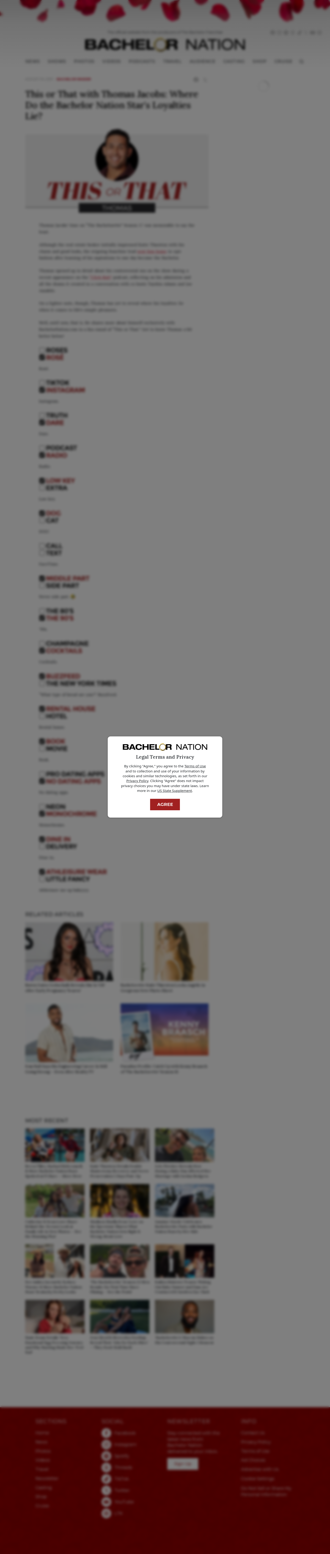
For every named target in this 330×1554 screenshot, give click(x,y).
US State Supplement (174, 790)
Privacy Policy (137, 780)
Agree (165, 804)
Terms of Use (195, 766)
